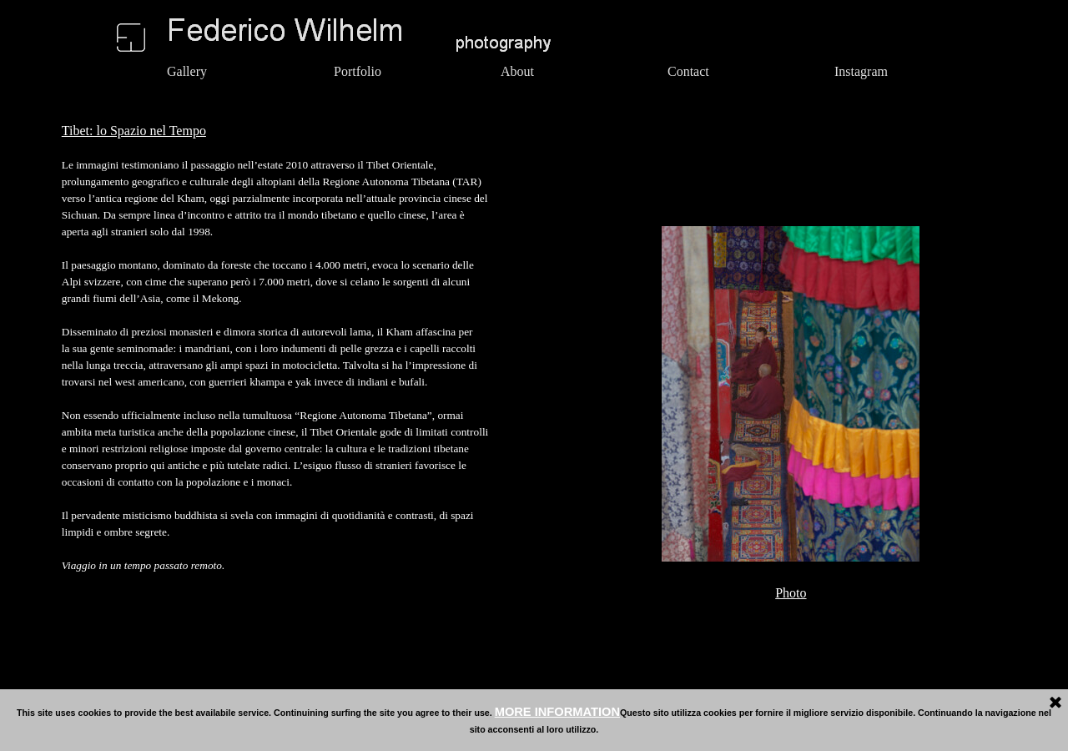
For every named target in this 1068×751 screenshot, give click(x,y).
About (517, 71)
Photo (790, 593)
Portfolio (357, 71)
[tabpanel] (362, 355)
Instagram (861, 71)
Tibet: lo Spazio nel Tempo (134, 130)
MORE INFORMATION (557, 711)
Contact (688, 71)
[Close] (1055, 703)
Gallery (187, 71)
